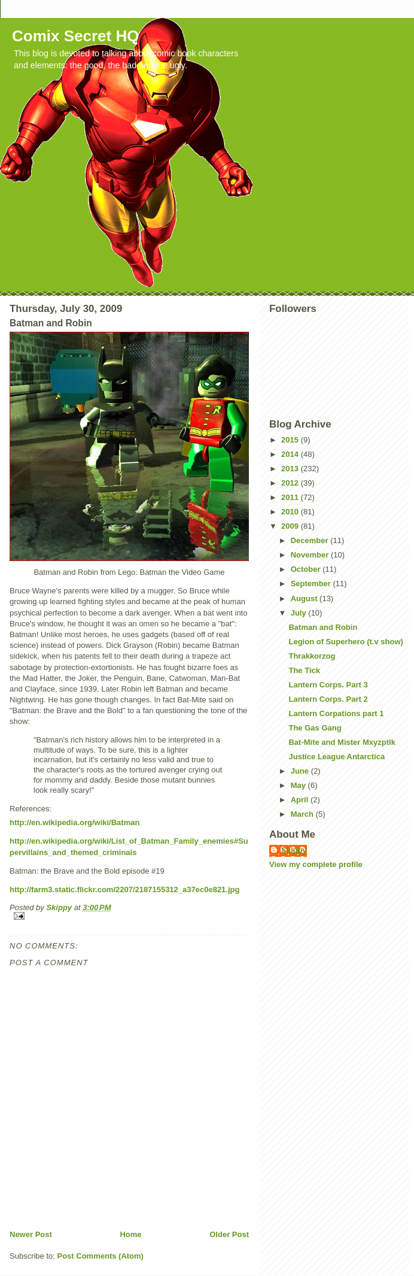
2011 (291, 497)
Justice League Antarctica (336, 756)
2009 (291, 526)
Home (130, 1234)
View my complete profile (316, 864)
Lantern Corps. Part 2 (327, 699)
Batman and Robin (322, 627)
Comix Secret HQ (75, 36)
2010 (291, 511)
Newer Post (31, 1234)
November (311, 554)
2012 (291, 482)
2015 (291, 439)
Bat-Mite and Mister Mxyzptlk (341, 742)
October (306, 569)
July (300, 612)
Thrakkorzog (311, 655)
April (300, 799)
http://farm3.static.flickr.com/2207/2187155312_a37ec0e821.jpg (124, 889)
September (312, 583)
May (299, 785)
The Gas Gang (314, 727)
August (305, 598)
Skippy (294, 849)
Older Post (229, 1234)
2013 (291, 468)
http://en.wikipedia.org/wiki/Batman (74, 822)
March (303, 814)
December (310, 540)
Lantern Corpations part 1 (335, 713)
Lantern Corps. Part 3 (327, 684)
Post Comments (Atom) (100, 1255)
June (301, 770)
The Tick (304, 670)
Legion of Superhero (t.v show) (345, 641)
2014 (291, 454)
